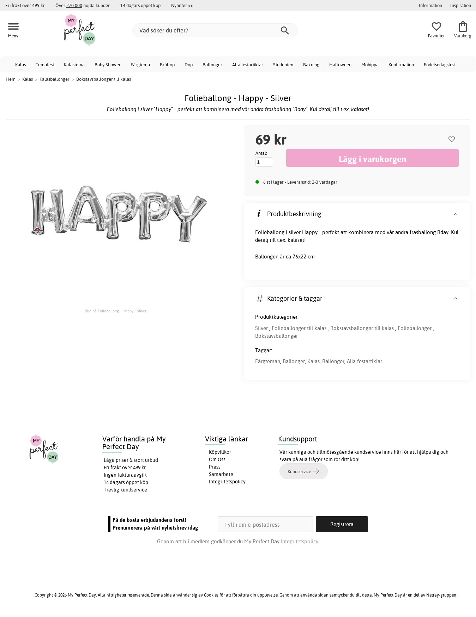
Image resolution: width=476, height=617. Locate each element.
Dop (189, 64)
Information (430, 5)
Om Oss (217, 459)
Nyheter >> (182, 5)
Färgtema (140, 64)
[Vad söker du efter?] (215, 30)
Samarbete (221, 474)
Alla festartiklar (247, 64)
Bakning (311, 64)
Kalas (20, 64)
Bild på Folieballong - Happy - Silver (115, 310)
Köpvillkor (220, 452)
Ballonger (212, 64)
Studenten (283, 64)
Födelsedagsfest (440, 64)
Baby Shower (108, 64)
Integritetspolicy (227, 481)
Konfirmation (401, 64)
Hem (11, 79)
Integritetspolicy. (300, 541)
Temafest (45, 64)
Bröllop (167, 64)
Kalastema (74, 64)
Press (215, 467)
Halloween (340, 64)
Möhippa (370, 64)
